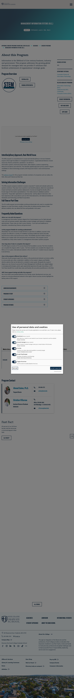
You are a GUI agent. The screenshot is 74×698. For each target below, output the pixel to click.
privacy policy (20, 332)
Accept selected (56, 368)
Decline (15, 368)
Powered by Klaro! (57, 371)
